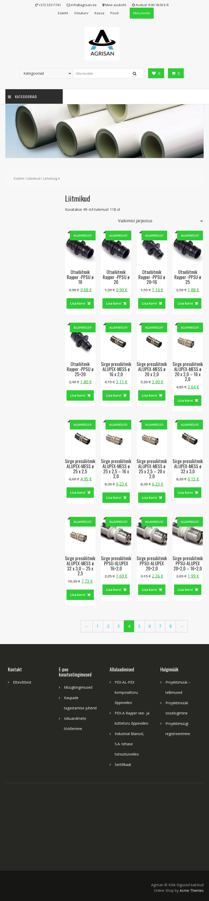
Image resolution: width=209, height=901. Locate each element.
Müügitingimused (78, 687)
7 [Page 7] (160, 626)
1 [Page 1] (98, 626)
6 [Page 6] (150, 626)
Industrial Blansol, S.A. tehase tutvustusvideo (129, 743)
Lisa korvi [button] (77, 303)
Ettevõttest (22, 682)
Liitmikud (33, 178)
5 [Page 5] (139, 626)
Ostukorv (81, 13)
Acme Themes (192, 890)
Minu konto (141, 13)
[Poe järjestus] (159, 221)
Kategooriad (22, 96)
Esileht (63, 13)
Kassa (99, 13)
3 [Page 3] (118, 626)
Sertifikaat (123, 764)
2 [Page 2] (108, 626)
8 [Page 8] (170, 626)
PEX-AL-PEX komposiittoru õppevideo (126, 692)
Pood (114, 13)
